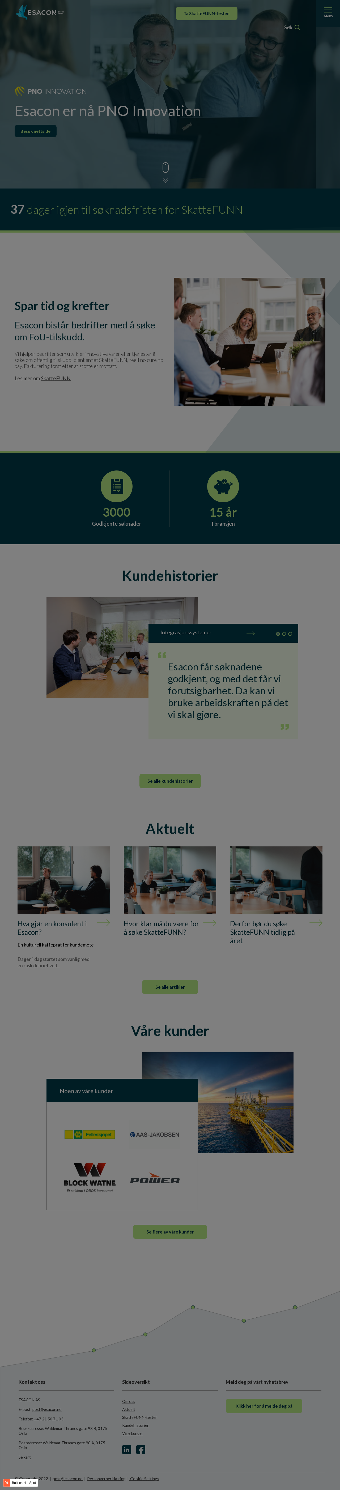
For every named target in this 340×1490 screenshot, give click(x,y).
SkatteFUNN (56, 378)
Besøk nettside (36, 131)
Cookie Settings (144, 1478)
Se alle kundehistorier (170, 781)
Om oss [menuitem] (128, 1401)
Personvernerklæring (106, 1478)
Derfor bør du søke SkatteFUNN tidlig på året (262, 932)
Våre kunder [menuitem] (132, 1433)
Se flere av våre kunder (170, 1232)
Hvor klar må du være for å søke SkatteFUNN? (161, 927)
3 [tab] (290, 634)
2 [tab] (284, 634)
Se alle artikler (170, 987)
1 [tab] (278, 634)
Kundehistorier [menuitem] (135, 1425)
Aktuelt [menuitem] (128, 1409)
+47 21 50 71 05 (48, 1418)
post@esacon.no (47, 1409)
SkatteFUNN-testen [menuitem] (140, 1417)
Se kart (25, 1457)
